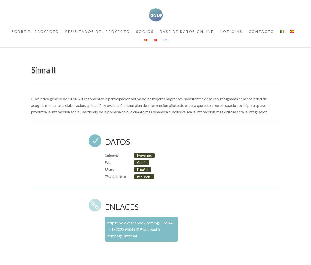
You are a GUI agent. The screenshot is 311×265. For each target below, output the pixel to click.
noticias (231, 31)
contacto (261, 31)
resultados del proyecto (97, 31)
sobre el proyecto (35, 31)
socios (145, 31)
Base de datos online (187, 31)
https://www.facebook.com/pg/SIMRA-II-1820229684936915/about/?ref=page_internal (140, 229)
